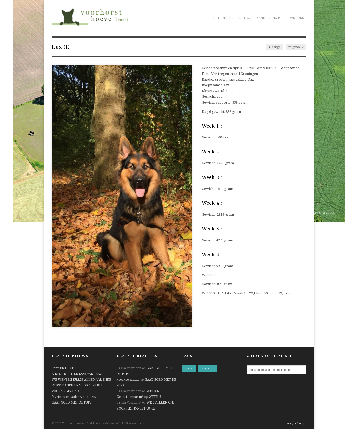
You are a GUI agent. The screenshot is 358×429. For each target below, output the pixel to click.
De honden (223, 18)
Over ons (297, 18)
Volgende (296, 47)
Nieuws (245, 18)
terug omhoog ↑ (296, 423)
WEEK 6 (153, 391)
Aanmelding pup (269, 18)
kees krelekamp (128, 379)
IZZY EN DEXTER (65, 368)
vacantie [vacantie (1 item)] (207, 368)
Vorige (274, 47)
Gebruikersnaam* (130, 397)
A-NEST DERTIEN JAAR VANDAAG (77, 374)
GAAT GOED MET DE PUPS (71, 402)
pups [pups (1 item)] (188, 368)
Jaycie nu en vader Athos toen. (74, 397)
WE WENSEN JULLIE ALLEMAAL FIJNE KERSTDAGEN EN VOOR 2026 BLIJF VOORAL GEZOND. (81, 385)
